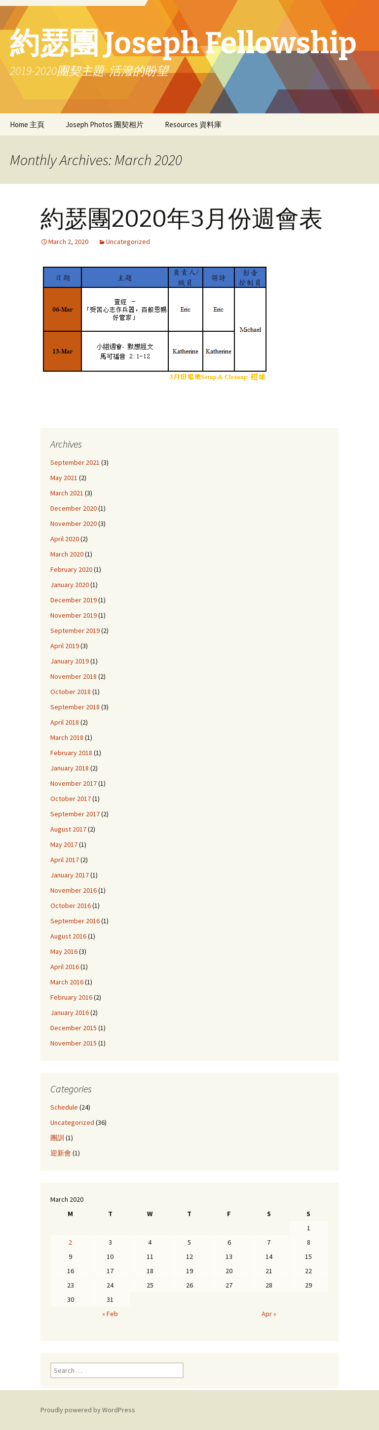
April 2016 (64, 966)
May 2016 (63, 951)
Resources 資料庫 (193, 124)
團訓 (57, 1137)
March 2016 (66, 981)
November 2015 (73, 1043)
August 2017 (68, 829)
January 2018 (69, 768)
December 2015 (73, 1027)
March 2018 (66, 737)
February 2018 (71, 752)
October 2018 (70, 691)
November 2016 (73, 890)
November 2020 (73, 523)
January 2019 (69, 661)
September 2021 (75, 462)
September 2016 (75, 920)
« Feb (110, 1313)
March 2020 (66, 554)
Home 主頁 (27, 124)
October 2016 (70, 905)
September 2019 (75, 630)
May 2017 (63, 844)
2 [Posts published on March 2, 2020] (70, 1242)
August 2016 (68, 936)
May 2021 (63, 477)
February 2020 (71, 569)
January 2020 (69, 584)
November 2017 (73, 783)
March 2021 (66, 492)
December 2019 (73, 599)
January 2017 (69, 875)
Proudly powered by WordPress (87, 1409)
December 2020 (73, 508)
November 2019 (73, 615)
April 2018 (64, 722)
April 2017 (64, 859)
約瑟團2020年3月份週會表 (181, 219)
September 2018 (75, 706)
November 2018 (73, 676)
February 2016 (71, 997)
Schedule (64, 1107)
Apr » (269, 1313)
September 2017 (75, 813)
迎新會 (60, 1153)
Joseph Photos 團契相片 (105, 124)
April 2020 (64, 538)
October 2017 (70, 798)
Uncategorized (128, 241)
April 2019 (64, 645)
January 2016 (69, 1012)
